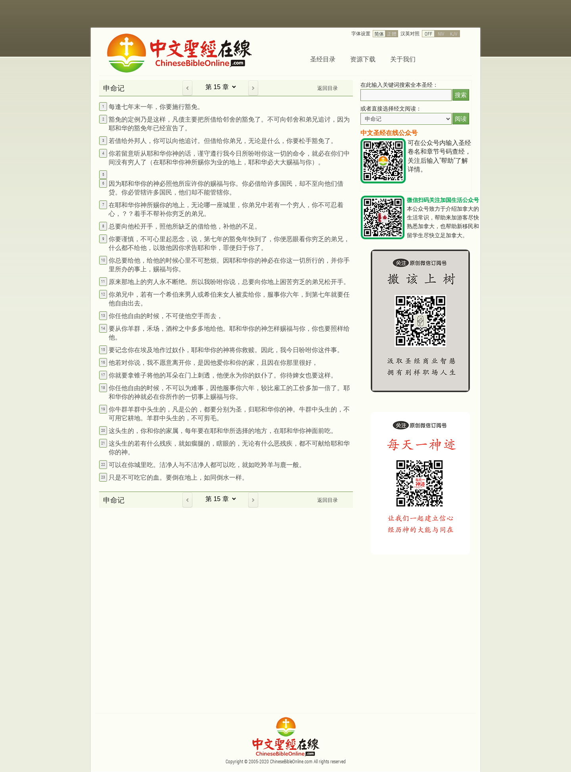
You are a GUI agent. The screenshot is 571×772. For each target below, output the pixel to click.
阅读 (461, 118)
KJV (453, 33)
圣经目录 (322, 59)
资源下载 (363, 59)
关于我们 (403, 59)
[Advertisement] (412, 615)
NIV (441, 33)
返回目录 (327, 87)
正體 (392, 33)
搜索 (461, 94)
